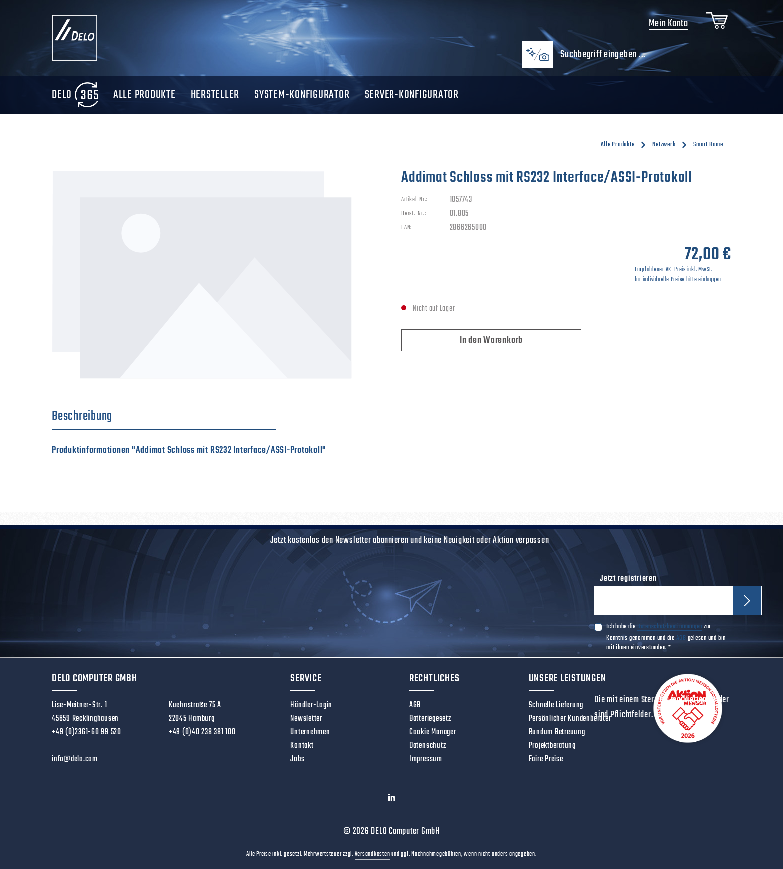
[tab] (164, 416)
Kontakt (301, 745)
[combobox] (637, 54)
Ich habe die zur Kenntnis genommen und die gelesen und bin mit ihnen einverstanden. (666, 636)
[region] (217, 275)
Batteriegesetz (430, 718)
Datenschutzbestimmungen (669, 626)
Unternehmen (310, 732)
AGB (681, 637)
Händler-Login (311, 705)
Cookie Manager (432, 732)
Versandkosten (372, 854)
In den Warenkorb (491, 340)
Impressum (425, 759)
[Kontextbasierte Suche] (537, 54)
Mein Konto (668, 23)
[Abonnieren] (747, 600)
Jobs (297, 759)
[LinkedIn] (392, 800)
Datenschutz (427, 745)
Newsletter (306, 718)
